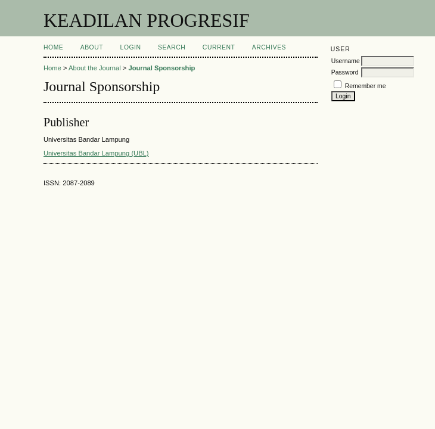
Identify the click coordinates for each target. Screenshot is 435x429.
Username (345, 61)
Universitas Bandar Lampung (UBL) (96, 153)
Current (219, 47)
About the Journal (95, 68)
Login (130, 47)
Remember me (365, 86)
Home (53, 47)
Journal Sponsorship (161, 68)
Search (171, 47)
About (91, 47)
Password (345, 72)
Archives (269, 47)
